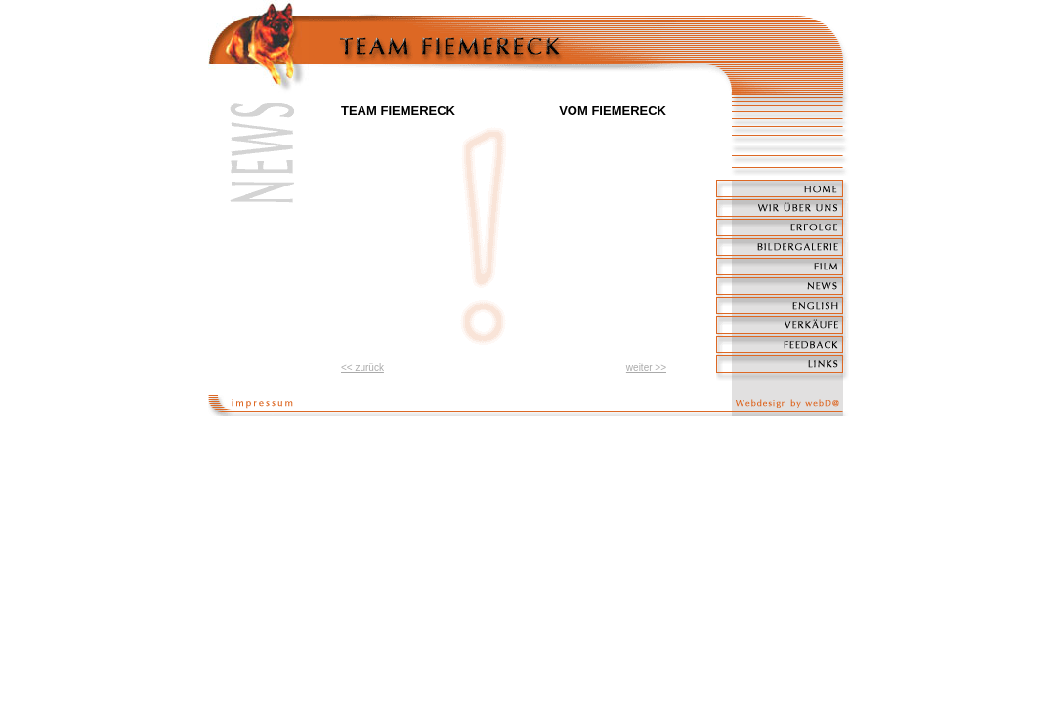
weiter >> (646, 367)
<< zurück (362, 367)
